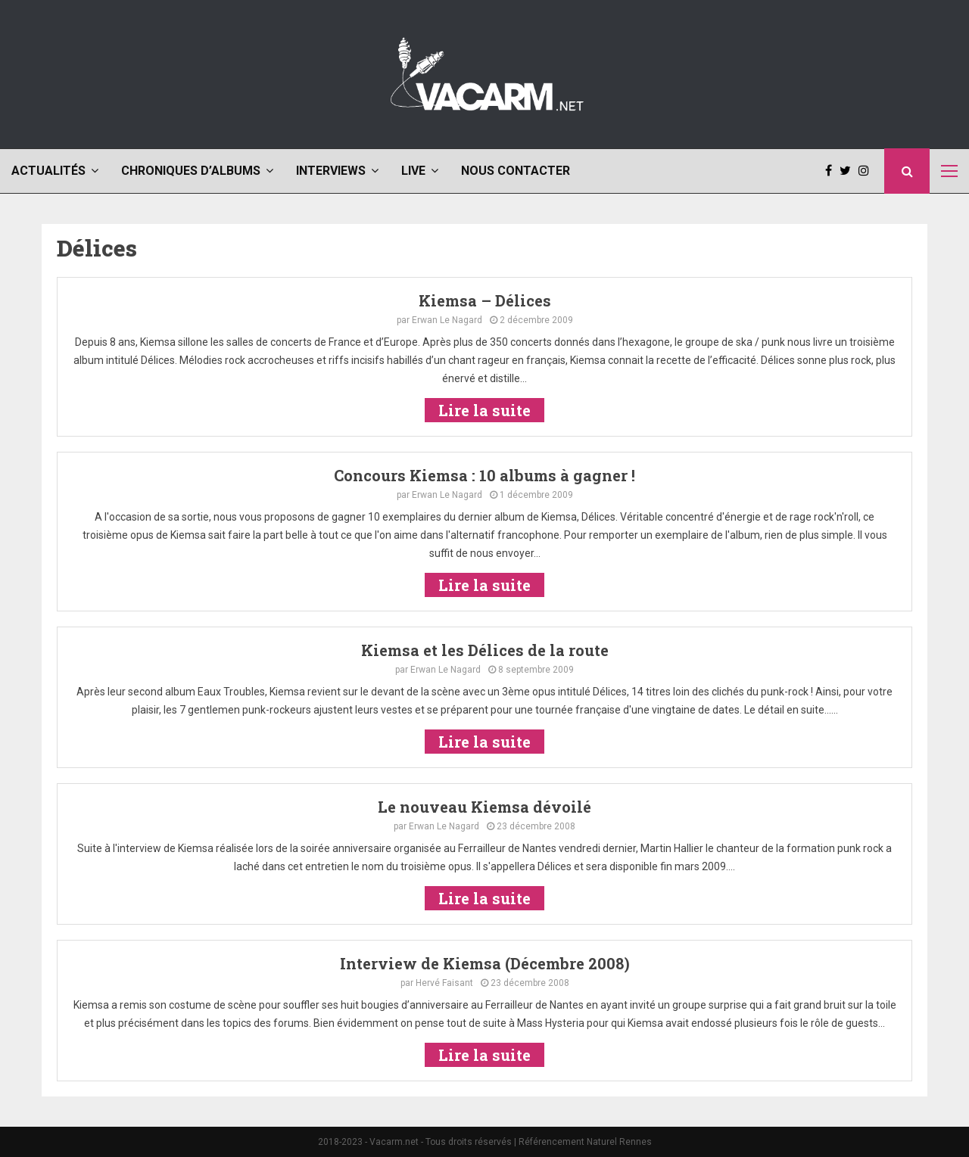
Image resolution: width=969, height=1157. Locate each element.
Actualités (48, 170)
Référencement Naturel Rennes (585, 1142)
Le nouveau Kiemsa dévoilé (484, 806)
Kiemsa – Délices (485, 300)
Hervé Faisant (444, 983)
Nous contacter (515, 170)
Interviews (331, 170)
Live (413, 170)
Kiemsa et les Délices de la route (485, 650)
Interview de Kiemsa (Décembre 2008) (485, 963)
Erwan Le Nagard (447, 320)
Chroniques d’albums (190, 170)
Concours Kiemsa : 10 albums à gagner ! (484, 475)
